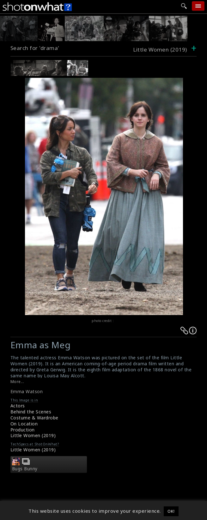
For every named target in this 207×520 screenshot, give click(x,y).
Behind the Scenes (31, 412)
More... (17, 381)
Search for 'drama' (34, 48)
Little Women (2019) (33, 435)
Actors (17, 406)
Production (22, 430)
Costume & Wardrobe (34, 418)
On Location (24, 424)
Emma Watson (26, 391)
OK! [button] (171, 511)
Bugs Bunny (25, 469)
